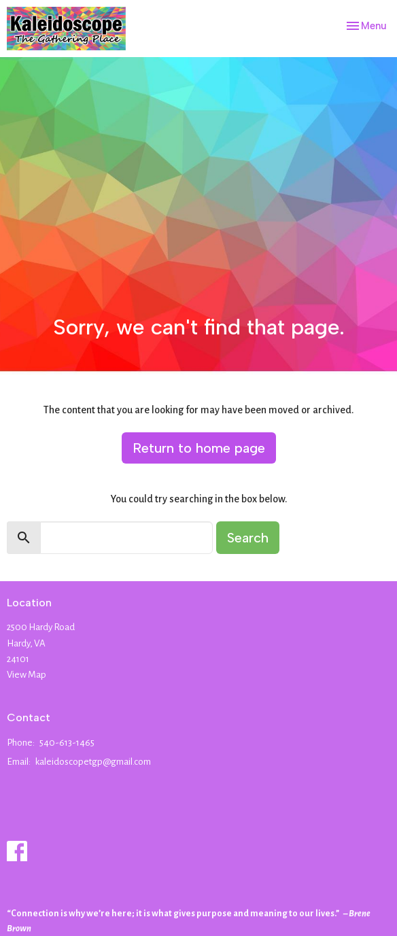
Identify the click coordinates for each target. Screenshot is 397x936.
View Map (26, 675)
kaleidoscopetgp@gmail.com (93, 762)
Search (248, 538)
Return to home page (199, 448)
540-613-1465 (66, 743)
